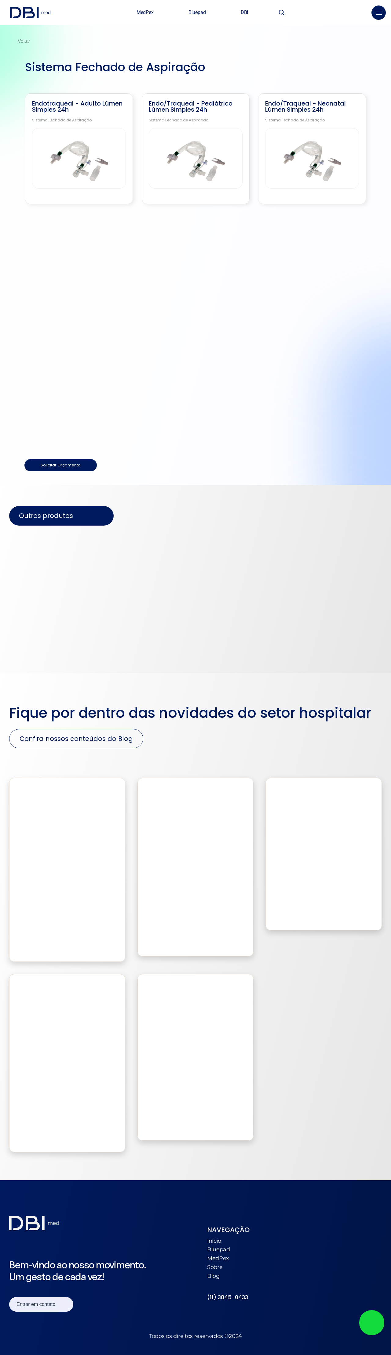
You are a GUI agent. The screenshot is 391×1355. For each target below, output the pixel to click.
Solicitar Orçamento (61, 465)
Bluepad (218, 1249)
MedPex (218, 1258)
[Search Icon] (282, 12)
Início (214, 1241)
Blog (213, 1276)
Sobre (214, 1267)
